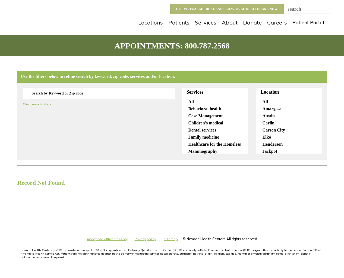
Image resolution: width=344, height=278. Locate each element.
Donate (252, 22)
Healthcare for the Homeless (215, 144)
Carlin (269, 123)
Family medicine (204, 137)
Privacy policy (145, 239)
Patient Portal (308, 22)
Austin (269, 116)
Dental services (203, 130)
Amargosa (273, 108)
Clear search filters (37, 104)
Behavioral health (205, 108)
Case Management (206, 116)
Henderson (273, 144)
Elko (267, 137)
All (192, 101)
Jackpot (270, 151)
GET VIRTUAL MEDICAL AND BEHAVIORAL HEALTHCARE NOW (227, 9)
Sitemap (171, 239)
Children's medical (206, 123)
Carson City (274, 130)
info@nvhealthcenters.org (107, 239)
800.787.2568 (207, 45)
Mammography (203, 151)
